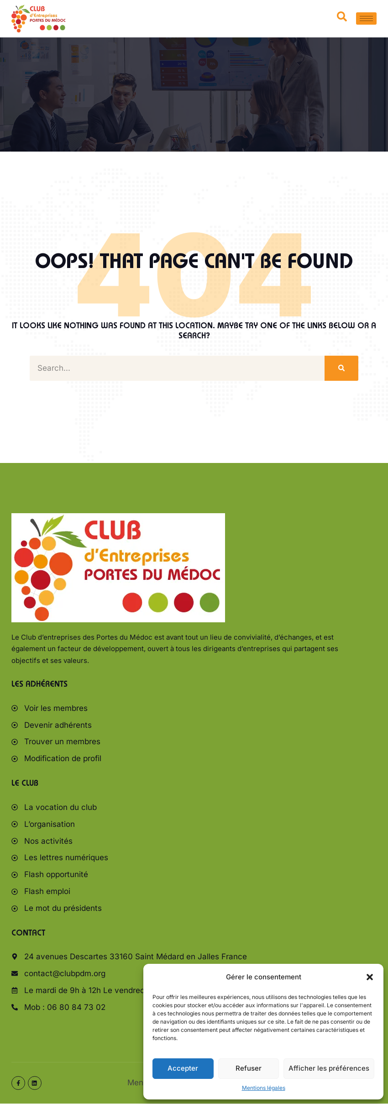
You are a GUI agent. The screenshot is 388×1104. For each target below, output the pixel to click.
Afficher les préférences (328, 1068)
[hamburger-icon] (366, 18)
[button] (369, 977)
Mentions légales (263, 1087)
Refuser (249, 1068)
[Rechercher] (341, 368)
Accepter (183, 1068)
